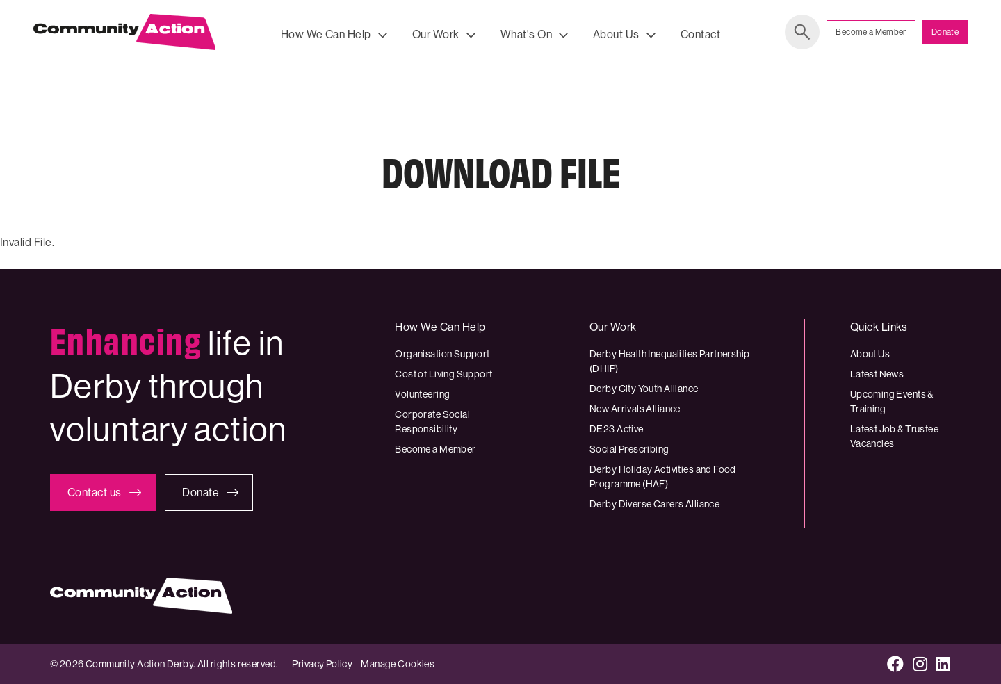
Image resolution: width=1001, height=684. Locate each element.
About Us (616, 34)
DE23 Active (616, 428)
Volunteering (422, 394)
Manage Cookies (397, 663)
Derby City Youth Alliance (644, 388)
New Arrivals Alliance (635, 408)
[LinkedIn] (943, 664)
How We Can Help (326, 34)
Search (802, 34)
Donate (945, 35)
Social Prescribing (629, 449)
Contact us (94, 492)
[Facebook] (895, 664)
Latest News (877, 374)
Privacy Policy (322, 663)
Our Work (435, 34)
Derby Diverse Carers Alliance (654, 504)
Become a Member (871, 35)
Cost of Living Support (443, 374)
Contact (700, 34)
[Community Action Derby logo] (124, 35)
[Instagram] (920, 664)
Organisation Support (442, 353)
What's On (526, 34)
